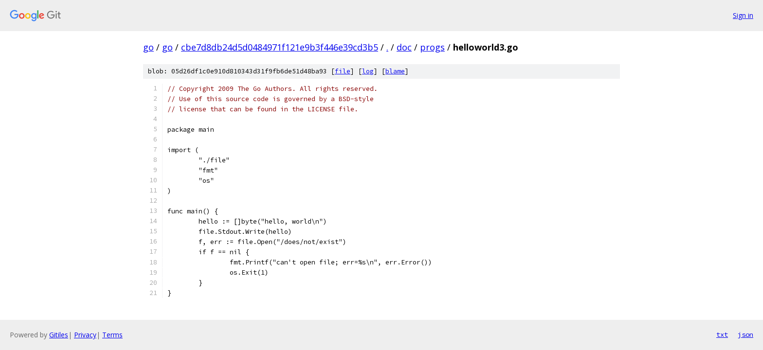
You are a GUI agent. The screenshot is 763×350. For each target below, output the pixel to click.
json (745, 334)
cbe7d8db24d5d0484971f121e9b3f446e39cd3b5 (279, 47)
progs (432, 47)
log (368, 71)
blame (395, 71)
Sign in (743, 15)
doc (404, 47)
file (342, 71)
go (148, 47)
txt (722, 334)
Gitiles (58, 334)
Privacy (85, 334)
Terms (112, 334)
